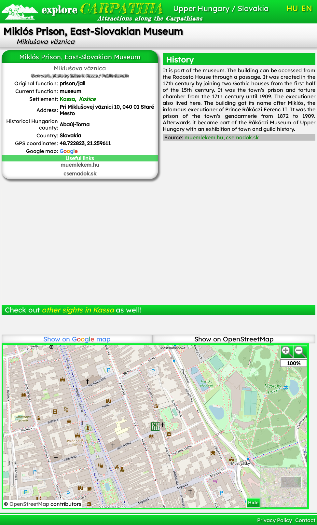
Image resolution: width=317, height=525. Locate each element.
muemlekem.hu (80, 164)
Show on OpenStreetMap (234, 339)
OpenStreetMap (29, 504)
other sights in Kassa (78, 309)
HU (292, 8)
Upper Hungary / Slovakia (221, 8)
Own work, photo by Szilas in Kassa (64, 75)
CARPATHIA (88, 8)
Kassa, (78, 99)
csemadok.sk (79, 173)
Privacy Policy (274, 520)
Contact (305, 520)
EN (306, 8)
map (91, 339)
